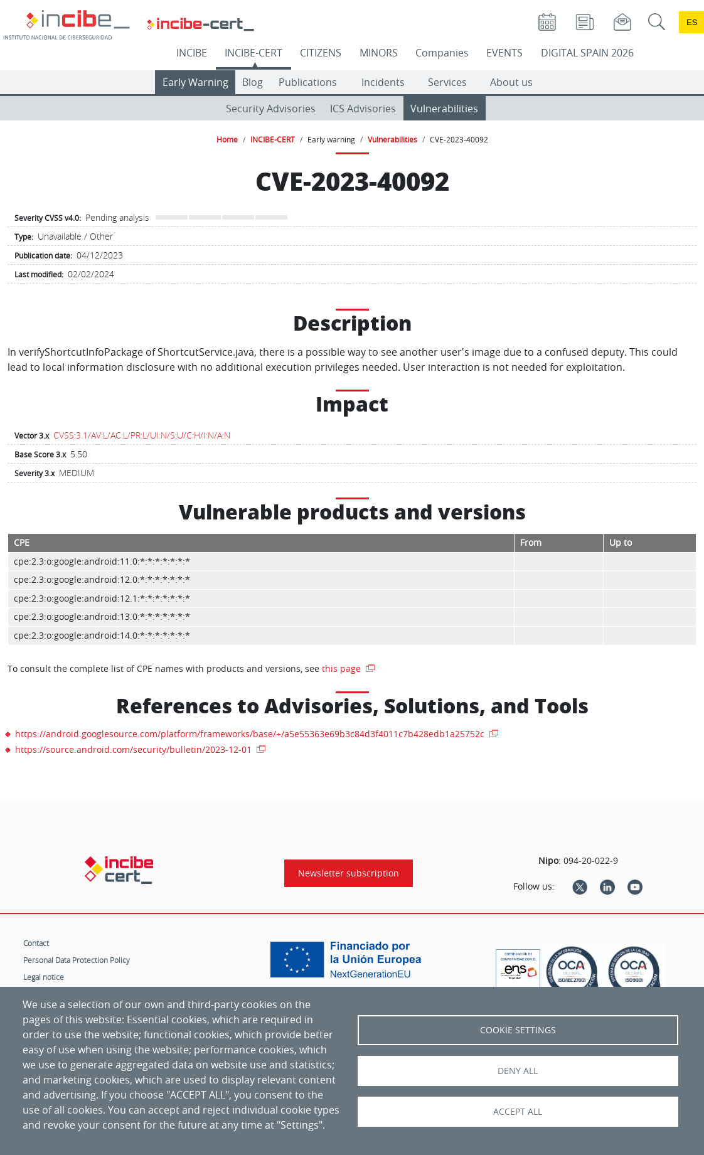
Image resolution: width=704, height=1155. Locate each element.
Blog (252, 82)
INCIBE (191, 53)
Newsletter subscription (348, 873)
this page (342, 668)
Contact (36, 943)
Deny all (518, 1071)
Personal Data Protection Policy (76, 960)
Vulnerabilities (444, 108)
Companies (442, 53)
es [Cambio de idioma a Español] (692, 22)
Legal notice (43, 977)
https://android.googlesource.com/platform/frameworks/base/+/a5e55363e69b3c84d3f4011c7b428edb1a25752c (251, 734)
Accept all (517, 1111)
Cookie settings (518, 1030)
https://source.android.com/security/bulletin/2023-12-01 (134, 749)
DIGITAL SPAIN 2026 (587, 53)
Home (227, 139)
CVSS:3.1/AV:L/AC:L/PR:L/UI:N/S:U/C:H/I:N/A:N (141, 435)
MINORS (379, 53)
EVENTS (504, 53)
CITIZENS (320, 53)
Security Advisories (271, 108)
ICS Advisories (363, 108)
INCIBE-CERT (253, 53)
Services (447, 82)
